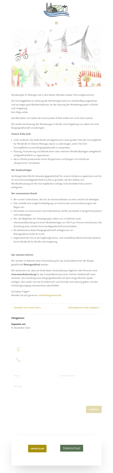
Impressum (37, 448)
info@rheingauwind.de (49, 295)
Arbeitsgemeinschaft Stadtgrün (85, 307)
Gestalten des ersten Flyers (26, 307)
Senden (93, 409)
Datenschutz (71, 448)
